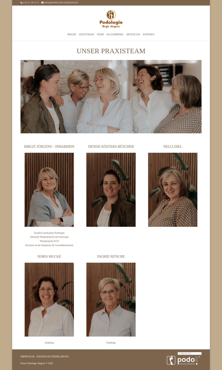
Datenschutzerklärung (52, 356)
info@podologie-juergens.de (59, 2)
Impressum (27, 356)
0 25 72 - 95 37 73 (29, 2)
